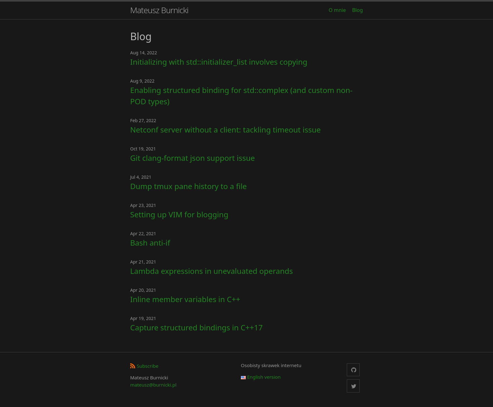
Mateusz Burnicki (159, 10)
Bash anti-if (150, 242)
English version (261, 377)
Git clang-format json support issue (192, 158)
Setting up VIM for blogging (179, 214)
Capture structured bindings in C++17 (196, 327)
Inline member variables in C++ (185, 299)
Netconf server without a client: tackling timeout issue (225, 129)
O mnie (337, 10)
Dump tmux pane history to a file (188, 186)
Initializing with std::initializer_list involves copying (218, 62)
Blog (357, 10)
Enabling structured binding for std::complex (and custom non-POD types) (241, 95)
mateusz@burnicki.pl (153, 385)
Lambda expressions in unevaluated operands (211, 271)
